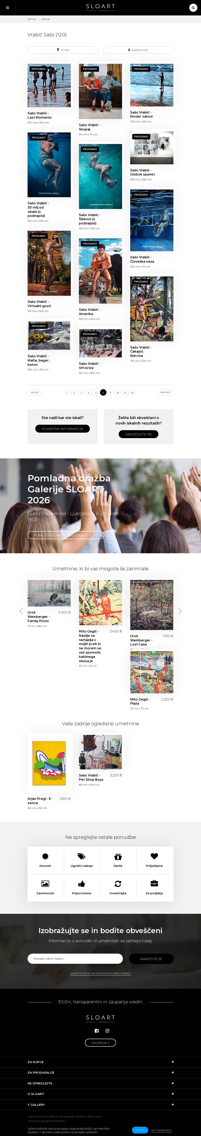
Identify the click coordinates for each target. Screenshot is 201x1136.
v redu (140, 1130)
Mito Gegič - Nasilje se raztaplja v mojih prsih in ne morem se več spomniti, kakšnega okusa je (90, 646)
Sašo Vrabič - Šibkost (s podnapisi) (89, 219)
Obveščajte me (138, 434)
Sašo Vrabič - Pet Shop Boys (91, 777)
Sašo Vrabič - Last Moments (40, 115)
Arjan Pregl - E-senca (40, 801)
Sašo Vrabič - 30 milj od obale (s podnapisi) (38, 209)
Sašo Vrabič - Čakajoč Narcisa (141, 351)
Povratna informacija (62, 429)
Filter (63, 50)
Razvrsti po (138, 50)
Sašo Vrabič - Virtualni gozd (39, 304)
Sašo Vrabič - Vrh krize (89, 366)
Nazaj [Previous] (35, 392)
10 (132, 392)
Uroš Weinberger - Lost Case (141, 640)
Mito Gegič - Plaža (140, 701)
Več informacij (161, 1130)
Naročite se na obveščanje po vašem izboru (100, 973)
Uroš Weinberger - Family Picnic (39, 617)
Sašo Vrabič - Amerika (89, 312)
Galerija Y (100, 1043)
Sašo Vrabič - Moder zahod (141, 114)
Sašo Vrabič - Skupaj (89, 127)
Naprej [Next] (165, 392)
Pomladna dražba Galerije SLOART (66, 535)
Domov (32, 19)
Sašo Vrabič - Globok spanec (142, 172)
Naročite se (151, 959)
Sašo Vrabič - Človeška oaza (142, 259)
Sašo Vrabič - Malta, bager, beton (38, 360)
